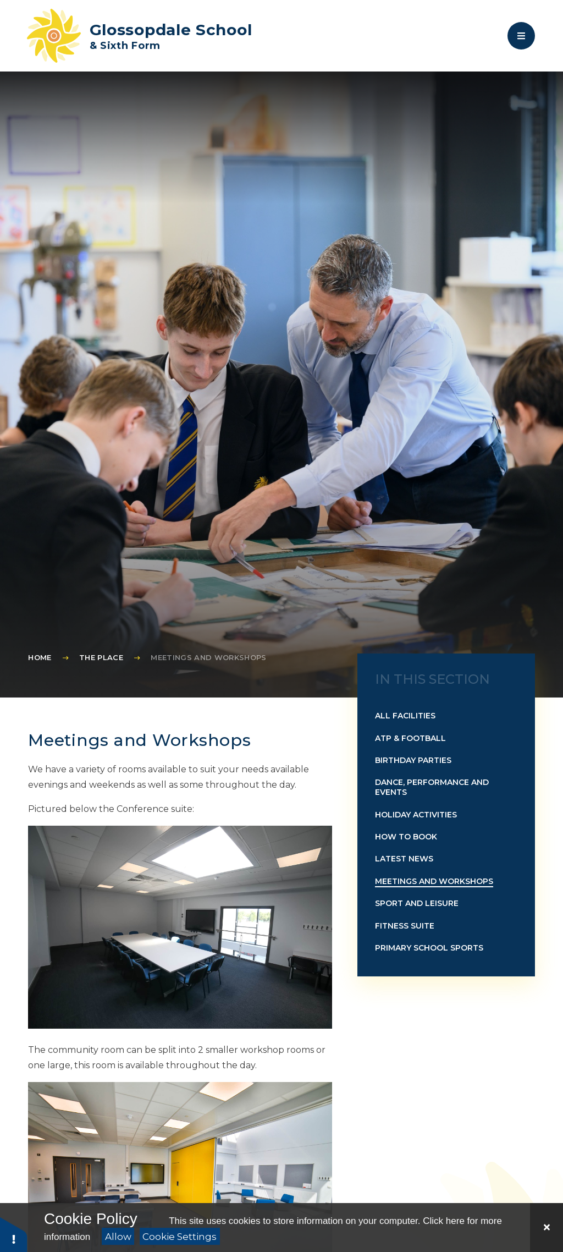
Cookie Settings (179, 1236)
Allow (118, 1236)
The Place (101, 657)
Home (39, 657)
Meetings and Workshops (208, 657)
